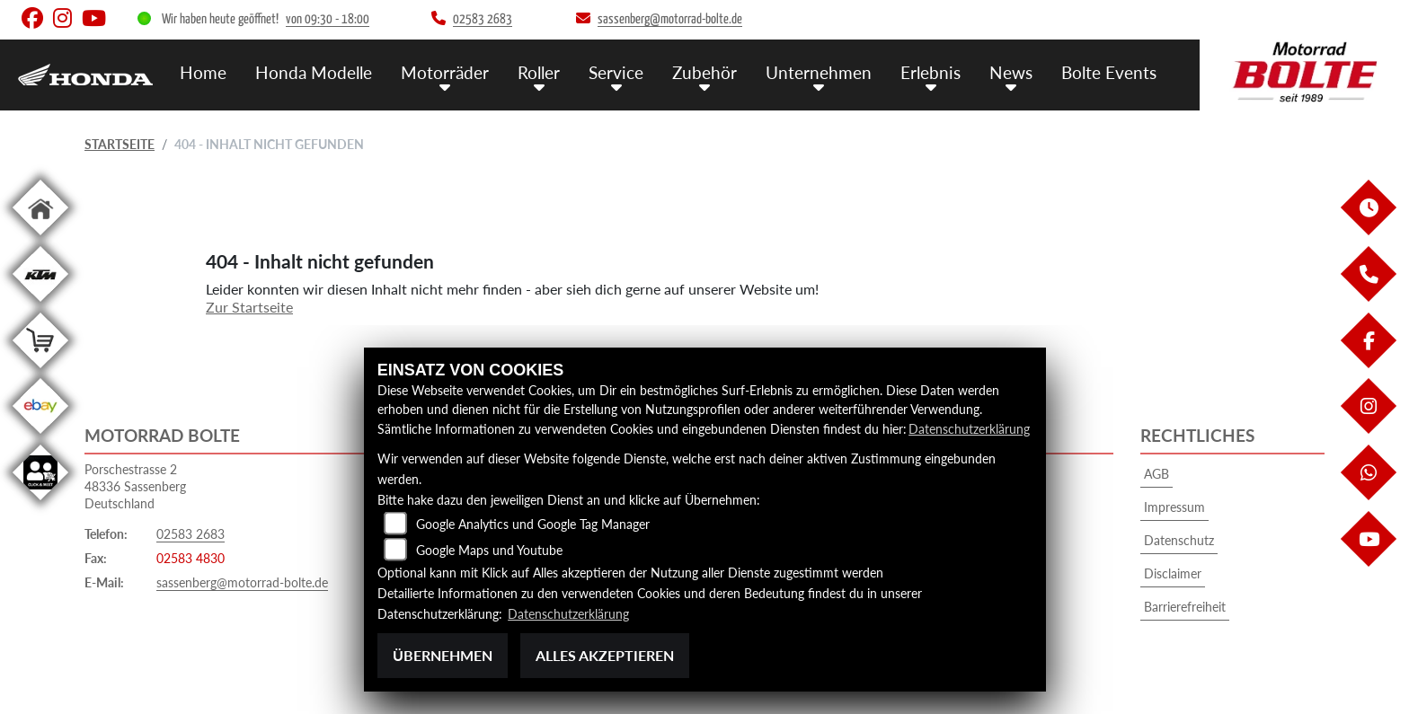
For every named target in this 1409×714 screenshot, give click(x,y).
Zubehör (704, 72)
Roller (539, 72)
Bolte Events (1108, 72)
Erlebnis (930, 72)
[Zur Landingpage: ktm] (40, 304)
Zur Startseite (249, 306)
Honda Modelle (313, 72)
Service (616, 72)
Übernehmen (442, 655)
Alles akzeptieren (605, 655)
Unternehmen (819, 72)
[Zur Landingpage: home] (40, 238)
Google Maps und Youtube (489, 550)
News (1010, 72)
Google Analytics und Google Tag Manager (533, 524)
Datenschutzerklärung (969, 428)
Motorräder (445, 72)
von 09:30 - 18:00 (327, 19)
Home (203, 72)
